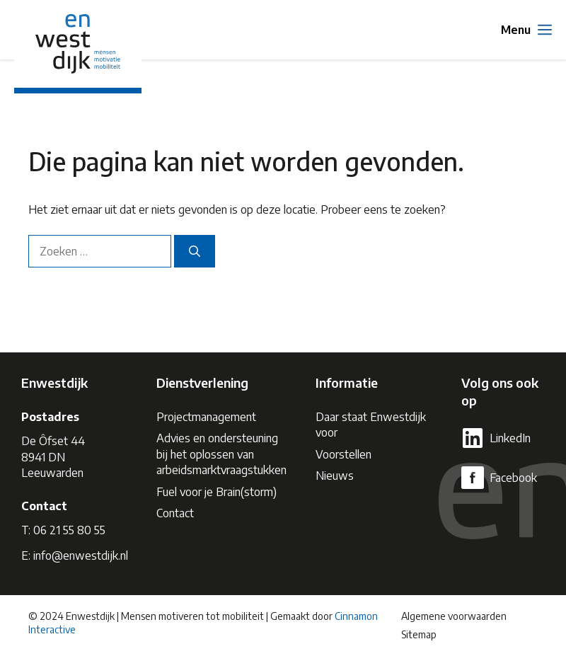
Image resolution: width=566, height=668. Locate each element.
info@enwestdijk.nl (80, 555)
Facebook (513, 478)
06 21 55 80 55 (69, 530)
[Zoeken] (194, 251)
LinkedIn (510, 438)
